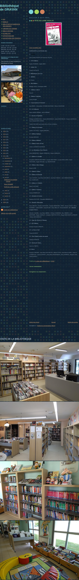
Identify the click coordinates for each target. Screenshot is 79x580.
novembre (7, 161)
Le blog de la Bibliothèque (10, 209)
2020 (4, 131)
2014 (4, 148)
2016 (4, 142)
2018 (4, 137)
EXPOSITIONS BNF (8, 35)
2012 (4, 153)
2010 (4, 199)
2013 (4, 150)
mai (6, 174)
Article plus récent (34, 322)
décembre (7, 158)
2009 (4, 202)
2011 (4, 156)
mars (6, 190)
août (6, 169)
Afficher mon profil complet (8, 213)
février (6, 193)
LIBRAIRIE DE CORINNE (10, 28)
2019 (4, 134)
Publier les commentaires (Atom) (46, 325)
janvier (7, 196)
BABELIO (5, 22)
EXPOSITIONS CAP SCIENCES (12, 38)
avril (6, 177)
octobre (7, 163)
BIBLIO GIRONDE (8, 31)
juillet (6, 172)
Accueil (53, 322)
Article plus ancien (73, 322)
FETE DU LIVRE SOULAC (11, 187)
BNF (4, 19)
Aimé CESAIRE (8, 184)
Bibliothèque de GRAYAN (9, 7)
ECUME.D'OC (7, 33)
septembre (8, 166)
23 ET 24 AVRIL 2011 (45, 35)
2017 (4, 139)
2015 (4, 145)
